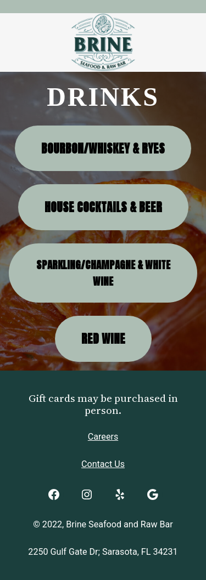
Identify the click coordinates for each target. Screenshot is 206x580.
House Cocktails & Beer (103, 207)
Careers (103, 436)
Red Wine (103, 338)
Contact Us (103, 464)
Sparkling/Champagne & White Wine (103, 273)
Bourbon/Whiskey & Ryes (103, 148)
